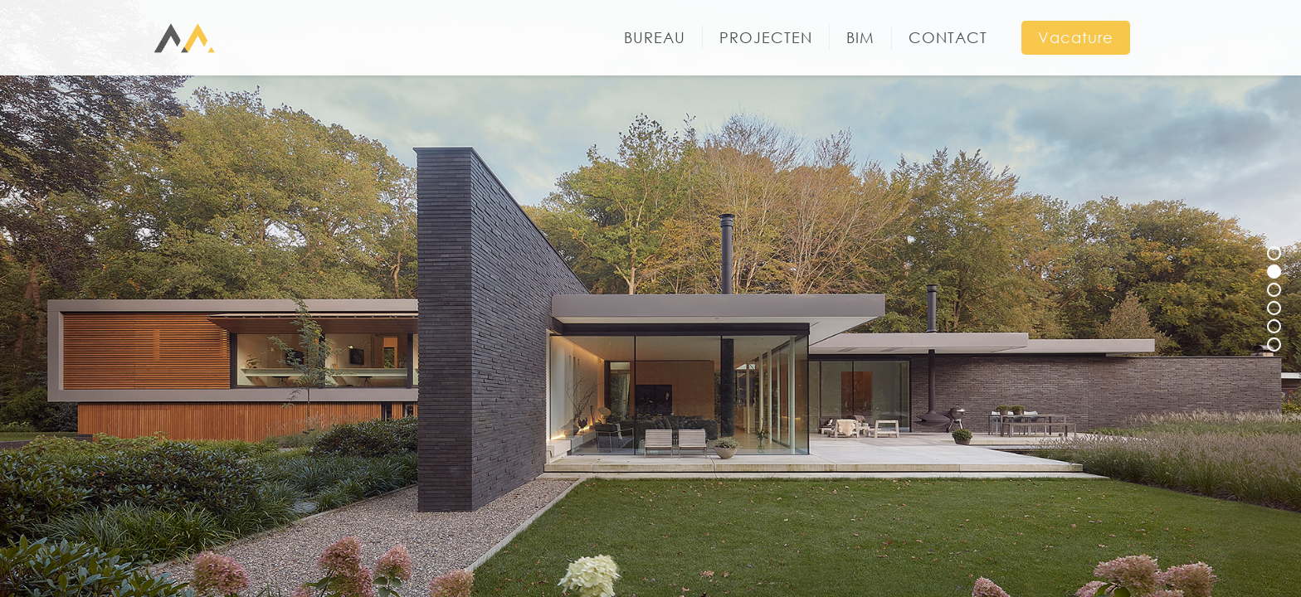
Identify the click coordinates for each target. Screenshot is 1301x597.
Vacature (1075, 37)
